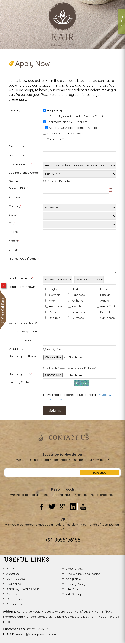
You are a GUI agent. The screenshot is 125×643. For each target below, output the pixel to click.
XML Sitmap (74, 594)
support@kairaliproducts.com (36, 634)
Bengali (105, 312)
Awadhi (76, 306)
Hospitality (54, 110)
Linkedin (72, 506)
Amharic (77, 300)
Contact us (14, 604)
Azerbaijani (107, 306)
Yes (49, 349)
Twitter (52, 506)
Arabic (104, 300)
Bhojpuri (54, 317)
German (54, 294)
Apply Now (73, 579)
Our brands (14, 599)
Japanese (78, 294)
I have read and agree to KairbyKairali (77, 397)
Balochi (54, 312)
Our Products (15, 579)
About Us (12, 573)
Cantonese (107, 317)
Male (50, 181)
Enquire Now (74, 569)
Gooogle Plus (62, 506)
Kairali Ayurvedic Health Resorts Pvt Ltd (77, 116)
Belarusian (79, 312)
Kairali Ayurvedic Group (23, 589)
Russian (105, 294)
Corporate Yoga (58, 139)
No (59, 349)
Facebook (41, 506)
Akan (52, 300)
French (104, 289)
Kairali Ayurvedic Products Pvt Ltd (73, 128)
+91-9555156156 (62, 539)
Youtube (83, 506)
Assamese (55, 306)
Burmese (78, 317)
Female (64, 181)
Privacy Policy (76, 584)
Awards (11, 594)
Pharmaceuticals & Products (67, 122)
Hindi (75, 289)
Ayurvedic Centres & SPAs (65, 133)
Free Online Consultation (83, 574)
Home (10, 568)
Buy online (13, 584)
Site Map (72, 589)
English (53, 289)
